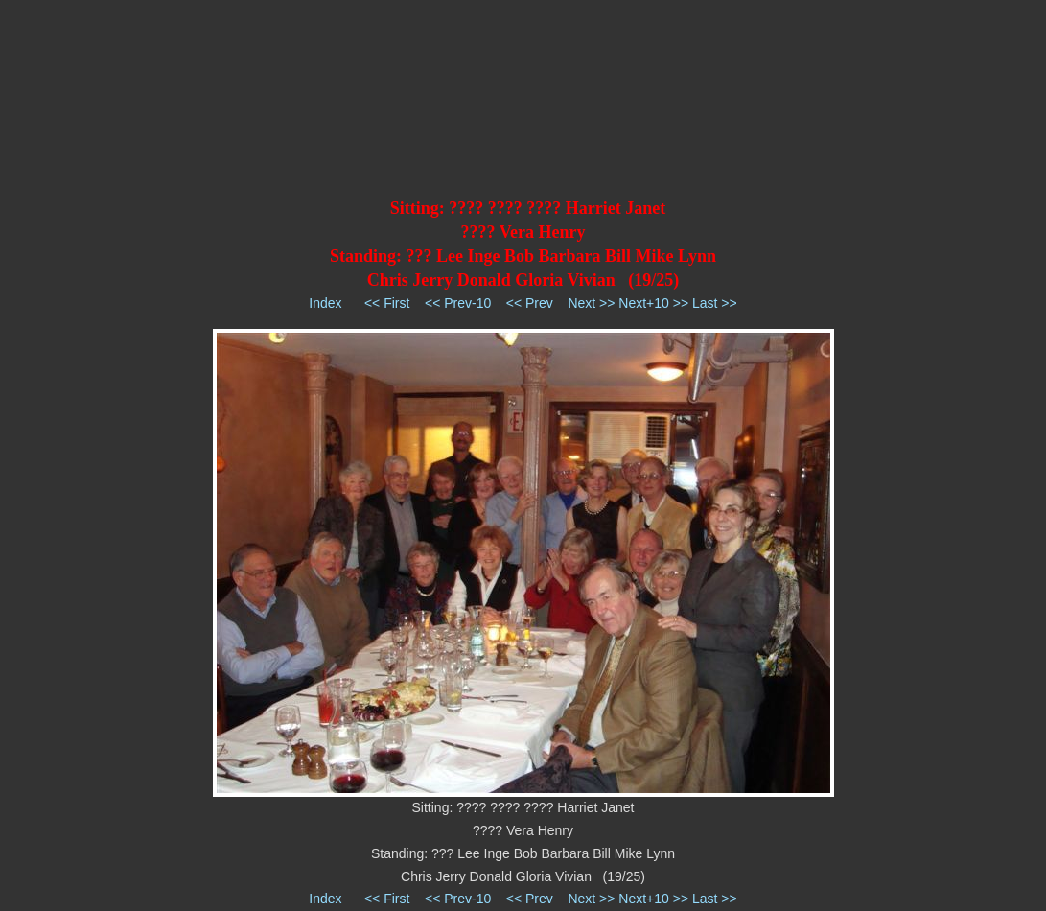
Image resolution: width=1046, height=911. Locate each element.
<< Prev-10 (458, 303)
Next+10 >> (653, 303)
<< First (386, 303)
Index (325, 303)
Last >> (714, 303)
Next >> (591, 303)
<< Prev (529, 303)
